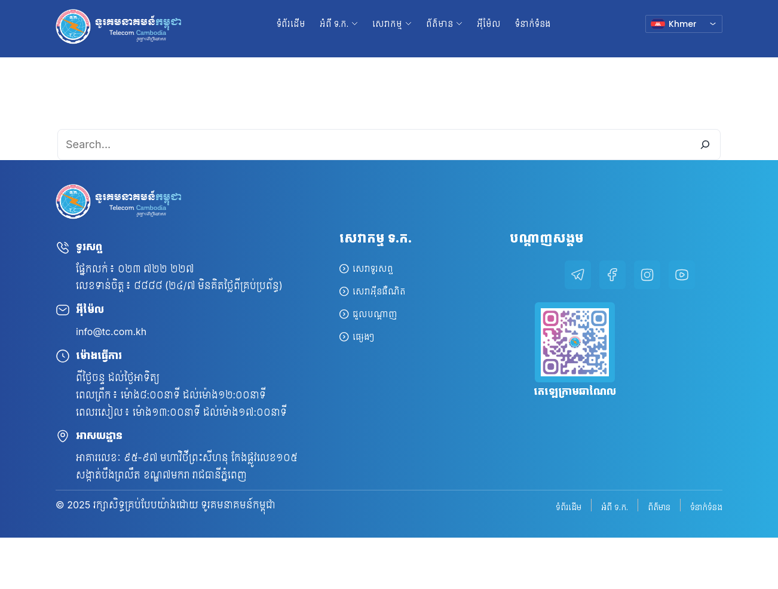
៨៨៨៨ (148, 286)
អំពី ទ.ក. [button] (334, 24)
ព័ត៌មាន (659, 506)
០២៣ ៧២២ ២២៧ (156, 269)
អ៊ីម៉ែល (489, 24)
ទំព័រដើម (291, 24)
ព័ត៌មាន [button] (439, 24)
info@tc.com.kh (111, 332)
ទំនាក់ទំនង (532, 24)
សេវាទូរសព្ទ (373, 268)
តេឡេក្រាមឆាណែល (575, 391)
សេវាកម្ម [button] (387, 24)
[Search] (705, 144)
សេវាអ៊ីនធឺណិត (379, 291)
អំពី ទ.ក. (614, 506)
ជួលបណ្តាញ (375, 314)
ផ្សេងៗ (363, 336)
